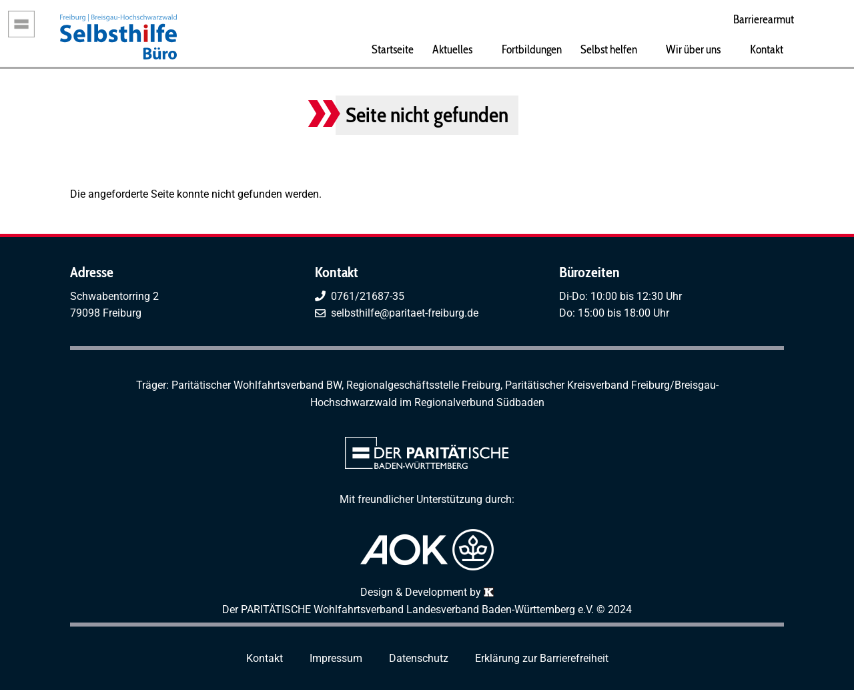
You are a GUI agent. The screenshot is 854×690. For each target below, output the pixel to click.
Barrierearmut (763, 19)
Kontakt (766, 49)
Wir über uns (693, 49)
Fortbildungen (532, 49)
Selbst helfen (608, 49)
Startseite (393, 49)
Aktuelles (452, 49)
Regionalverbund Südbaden (479, 402)
